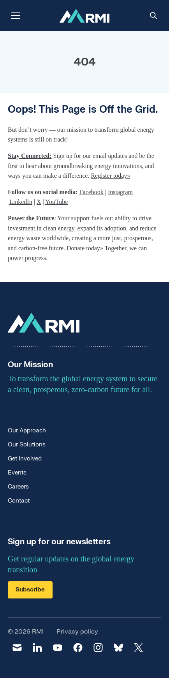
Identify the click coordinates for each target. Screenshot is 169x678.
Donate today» (85, 248)
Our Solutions (27, 444)
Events (17, 472)
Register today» (110, 175)
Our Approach (27, 430)
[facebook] (78, 647)
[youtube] (57, 647)
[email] (17, 647)
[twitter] (138, 647)
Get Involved (25, 458)
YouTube (56, 201)
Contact (19, 501)
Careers (18, 486)
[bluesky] (118, 647)
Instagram (120, 192)
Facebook (91, 192)
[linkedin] (37, 647)
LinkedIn (20, 201)
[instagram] (98, 647)
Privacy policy (77, 632)
